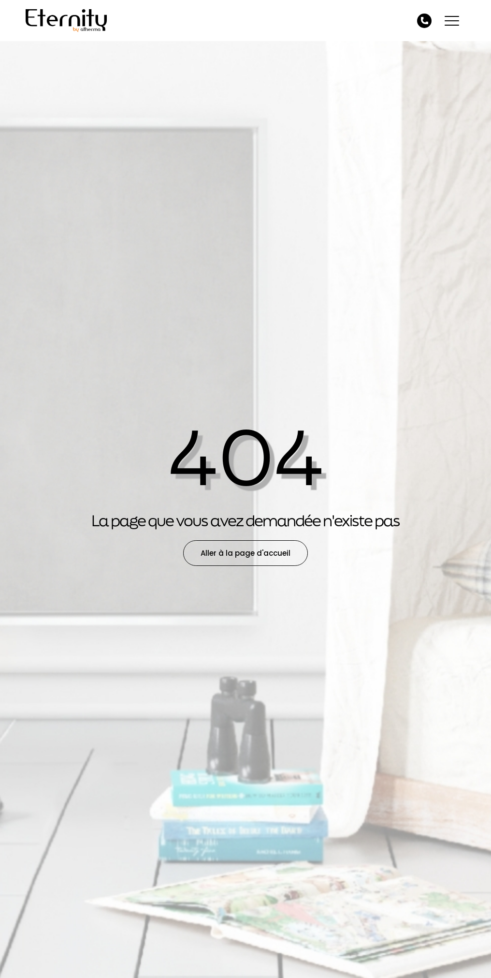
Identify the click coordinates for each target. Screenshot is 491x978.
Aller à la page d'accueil (245, 553)
